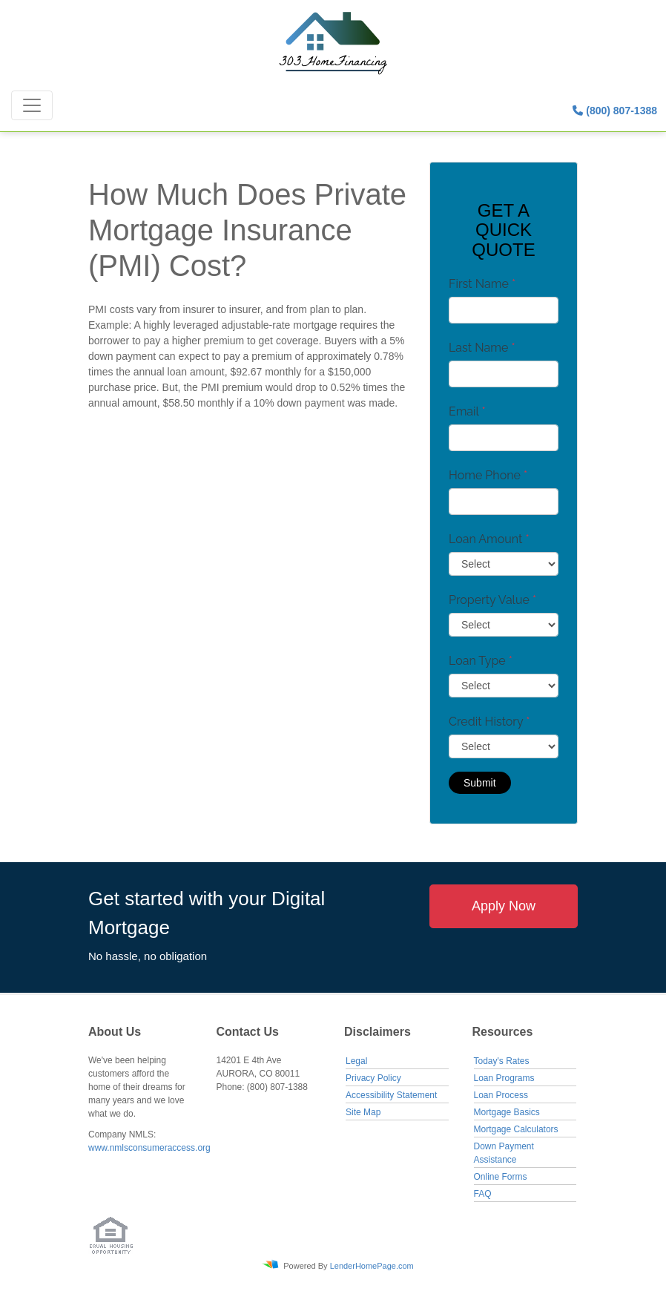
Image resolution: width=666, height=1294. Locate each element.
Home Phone (488, 475)
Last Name (482, 348)
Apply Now (503, 906)
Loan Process (501, 1095)
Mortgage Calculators (516, 1129)
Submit (480, 783)
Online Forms (500, 1177)
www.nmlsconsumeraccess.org (149, 1148)
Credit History (489, 722)
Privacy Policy (373, 1078)
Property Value (492, 600)
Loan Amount (489, 539)
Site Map (363, 1112)
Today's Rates (502, 1061)
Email (467, 411)
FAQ (483, 1194)
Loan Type (480, 661)
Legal (356, 1061)
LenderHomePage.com (372, 1265)
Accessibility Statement (391, 1095)
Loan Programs (504, 1078)
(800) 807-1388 (615, 110)
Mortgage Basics (507, 1112)
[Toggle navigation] (32, 105)
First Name (482, 284)
